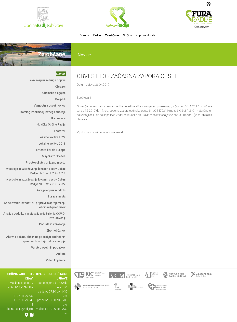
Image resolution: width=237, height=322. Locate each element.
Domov (84, 35)
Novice (61, 74)
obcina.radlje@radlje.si (19, 308)
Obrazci (60, 86)
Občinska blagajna (54, 93)
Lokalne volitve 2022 (52, 137)
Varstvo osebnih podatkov (48, 247)
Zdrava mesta (57, 196)
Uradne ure (58, 118)
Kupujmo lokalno (146, 35)
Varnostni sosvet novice (50, 105)
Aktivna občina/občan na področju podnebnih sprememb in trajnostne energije (36, 239)
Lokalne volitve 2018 (52, 143)
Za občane (112, 35)
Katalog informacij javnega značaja (43, 112)
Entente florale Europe (51, 150)
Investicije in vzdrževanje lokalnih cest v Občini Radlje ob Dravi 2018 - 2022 (35, 181)
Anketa (61, 253)
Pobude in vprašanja (52, 224)
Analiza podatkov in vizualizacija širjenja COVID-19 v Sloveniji (34, 216)
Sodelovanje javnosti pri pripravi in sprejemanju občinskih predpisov (35, 205)
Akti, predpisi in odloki (51, 190)
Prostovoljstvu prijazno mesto (46, 162)
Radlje (97, 35)
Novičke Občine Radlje (51, 124)
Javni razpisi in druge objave (47, 80)
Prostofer (59, 131)
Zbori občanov (56, 230)
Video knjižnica (56, 260)
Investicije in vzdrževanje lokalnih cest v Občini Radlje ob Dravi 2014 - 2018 (35, 171)
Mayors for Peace (54, 156)
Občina (127, 35)
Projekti (60, 99)
